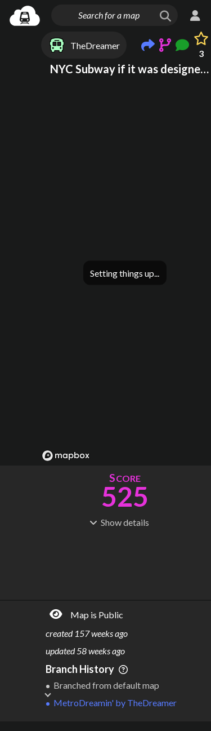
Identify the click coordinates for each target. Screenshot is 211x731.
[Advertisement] (125, 562)
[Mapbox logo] (66, 455)
